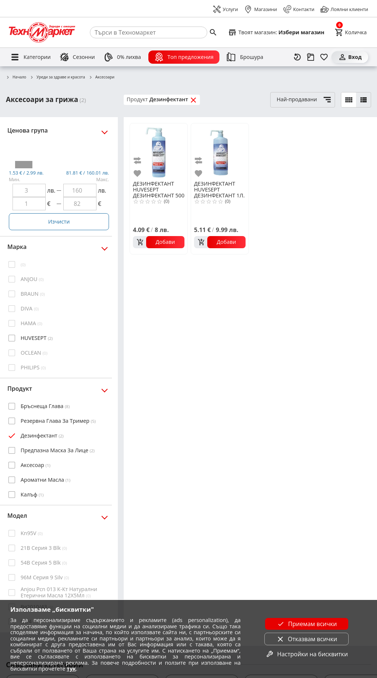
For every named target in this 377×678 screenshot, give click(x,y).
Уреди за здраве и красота (57, 77)
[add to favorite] (138, 173)
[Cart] (350, 32)
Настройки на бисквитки (306, 654)
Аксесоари (101, 77)
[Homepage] (42, 32)
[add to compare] (138, 160)
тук (71, 668)
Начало (16, 77)
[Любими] (324, 57)
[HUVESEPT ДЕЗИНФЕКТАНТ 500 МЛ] (158, 151)
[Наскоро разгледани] (297, 57)
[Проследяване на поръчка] (311, 57)
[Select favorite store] (276, 32)
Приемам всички (306, 623)
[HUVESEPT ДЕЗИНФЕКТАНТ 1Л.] (220, 151)
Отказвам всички (306, 639)
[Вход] (349, 57)
